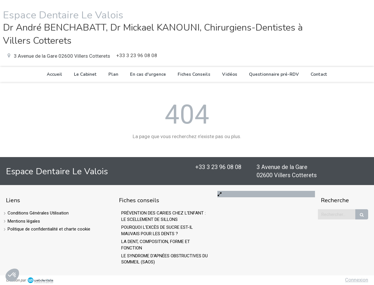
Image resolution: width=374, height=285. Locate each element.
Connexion (356, 280)
